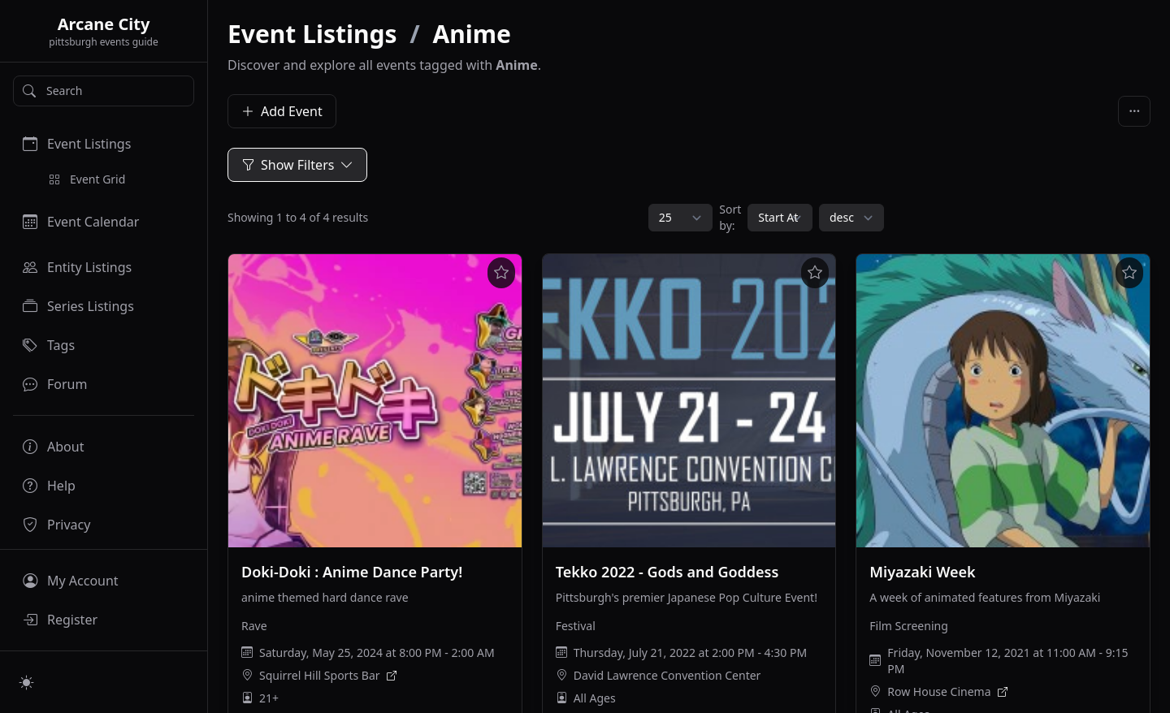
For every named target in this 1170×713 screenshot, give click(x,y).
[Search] (103, 91)
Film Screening (908, 625)
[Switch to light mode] (27, 682)
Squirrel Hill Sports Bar (319, 675)
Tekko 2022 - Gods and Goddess (667, 571)
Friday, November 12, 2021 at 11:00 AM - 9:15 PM (1007, 660)
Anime (472, 33)
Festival (576, 625)
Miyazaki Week (922, 571)
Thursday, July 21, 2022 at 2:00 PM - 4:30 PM (690, 652)
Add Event (282, 111)
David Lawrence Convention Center (667, 675)
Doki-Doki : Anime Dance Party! (351, 571)
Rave (254, 625)
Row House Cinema (938, 691)
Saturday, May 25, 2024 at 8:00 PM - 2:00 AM (377, 652)
